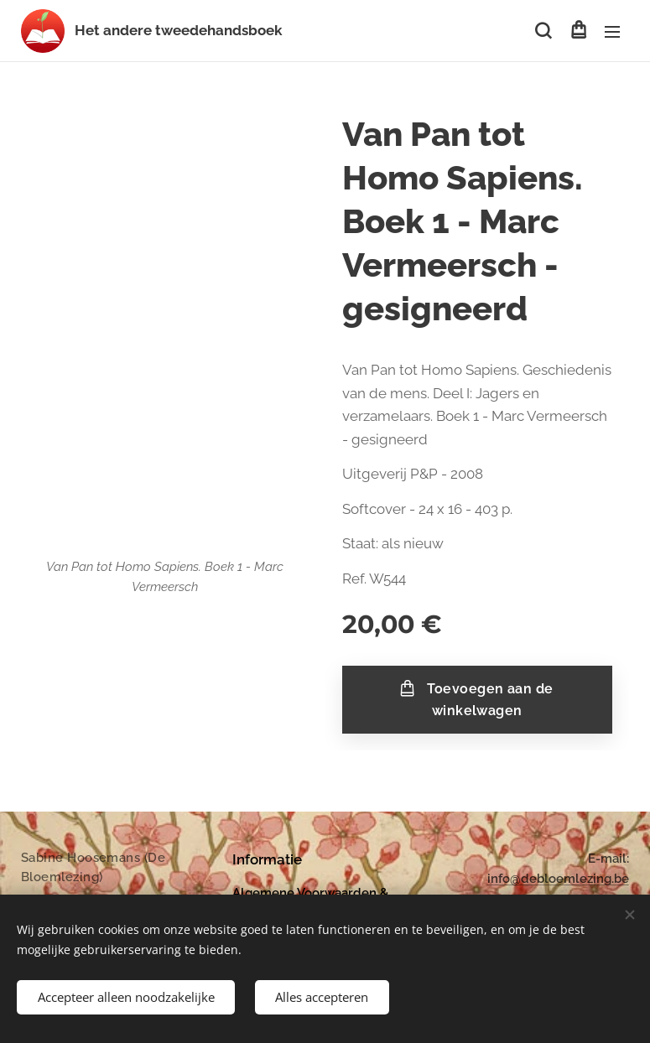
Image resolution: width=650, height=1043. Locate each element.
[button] (543, 31)
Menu (612, 32)
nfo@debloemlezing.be (560, 879)
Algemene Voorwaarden (304, 892)
